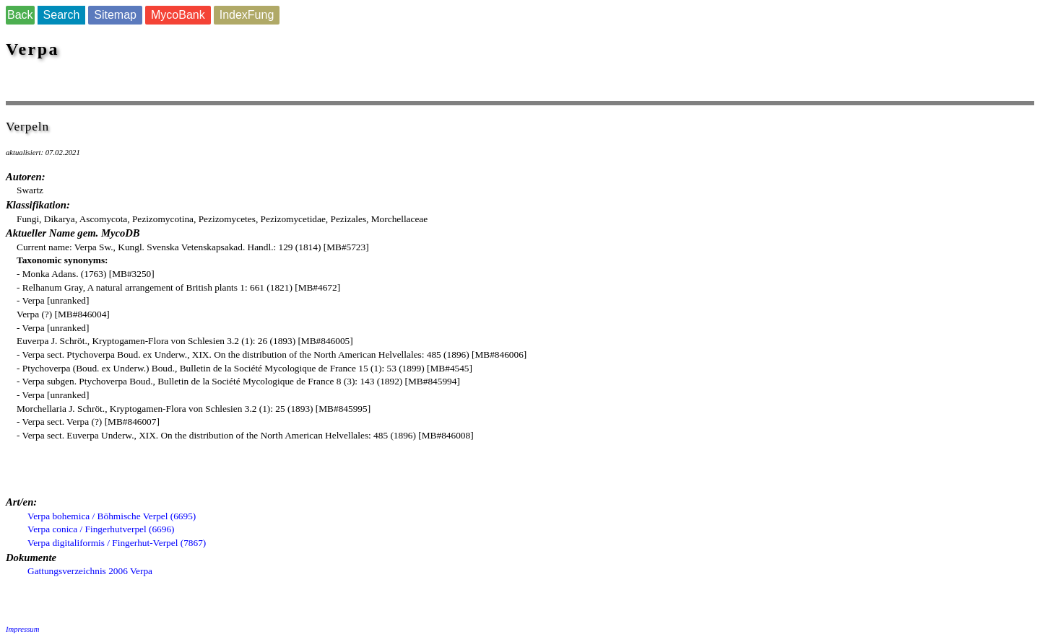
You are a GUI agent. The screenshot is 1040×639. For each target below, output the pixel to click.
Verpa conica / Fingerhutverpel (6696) (101, 529)
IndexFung (247, 15)
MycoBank (178, 15)
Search (61, 15)
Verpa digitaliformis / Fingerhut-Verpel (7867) (116, 542)
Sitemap (115, 15)
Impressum (22, 629)
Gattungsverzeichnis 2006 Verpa (89, 570)
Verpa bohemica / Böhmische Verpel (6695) (111, 516)
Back (20, 15)
